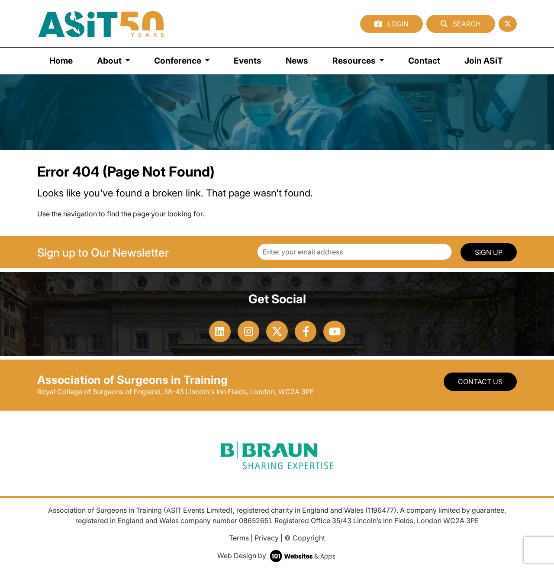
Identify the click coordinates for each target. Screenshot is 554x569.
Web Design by (277, 555)
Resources (354, 60)
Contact (424, 60)
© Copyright (304, 538)
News (297, 60)
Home (61, 60)
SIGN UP (488, 252)
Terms (239, 538)
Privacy (266, 538)
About (110, 60)
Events (247, 60)
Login (391, 23)
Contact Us (480, 381)
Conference (178, 60)
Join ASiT (483, 60)
